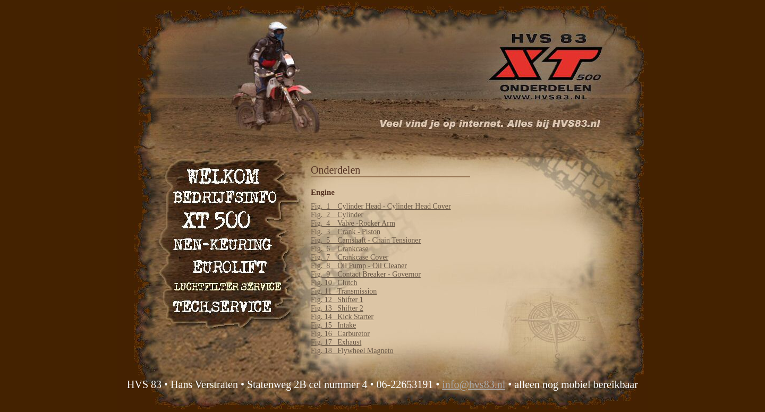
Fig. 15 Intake (333, 325)
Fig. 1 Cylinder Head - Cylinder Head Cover (381, 206)
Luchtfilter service (226, 284)
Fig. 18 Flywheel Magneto (352, 351)
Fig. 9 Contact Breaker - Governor (366, 274)
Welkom (226, 175)
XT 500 (226, 219)
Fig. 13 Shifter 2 (337, 308)
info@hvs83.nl (473, 384)
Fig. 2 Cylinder (337, 215)
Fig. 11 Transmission (344, 291)
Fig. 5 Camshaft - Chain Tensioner (366, 240)
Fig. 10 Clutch (334, 283)
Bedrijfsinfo (226, 197)
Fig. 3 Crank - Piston (345, 232)
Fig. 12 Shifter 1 (337, 300)
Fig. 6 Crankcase (339, 249)
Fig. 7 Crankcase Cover (349, 257)
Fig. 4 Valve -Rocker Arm (353, 223)
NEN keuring (226, 241)
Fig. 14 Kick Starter (342, 317)
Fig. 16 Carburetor (340, 334)
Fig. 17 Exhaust (336, 342)
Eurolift (226, 262)
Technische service (226, 306)
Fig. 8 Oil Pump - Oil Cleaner (359, 266)
